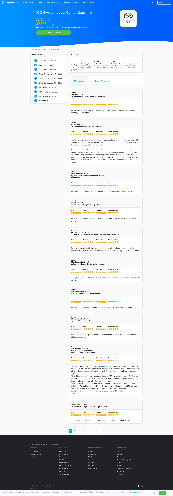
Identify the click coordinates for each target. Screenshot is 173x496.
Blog (92, 2)
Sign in (152, 2)
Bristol (90, 460)
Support (66, 2)
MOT (118, 451)
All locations (92, 468)
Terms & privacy (64, 474)
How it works (34, 451)
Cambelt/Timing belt (124, 460)
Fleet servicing (64, 460)
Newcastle (91, 463)
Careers (62, 471)
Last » (98, 431)
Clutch (119, 463)
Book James (54, 32)
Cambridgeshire (79, 12)
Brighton (91, 465)
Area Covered (103, 81)
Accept (162, 493)
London (90, 451)
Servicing (120, 454)
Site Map (33, 488)
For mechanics (64, 463)
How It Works (29, 2)
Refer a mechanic (65, 465)
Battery (119, 465)
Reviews (79, 81)
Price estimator (64, 468)
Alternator (120, 471)
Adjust (154, 493)
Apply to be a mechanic (49, 2)
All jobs (120, 474)
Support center (35, 454)
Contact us (34, 457)
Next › (91, 431)
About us (62, 451)
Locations (44, 49)
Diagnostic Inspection (124, 468)
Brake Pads (121, 457)
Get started (164, 2)
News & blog (63, 454)
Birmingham (92, 457)
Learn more (137, 492)
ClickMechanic (35, 49)
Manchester (92, 454)
